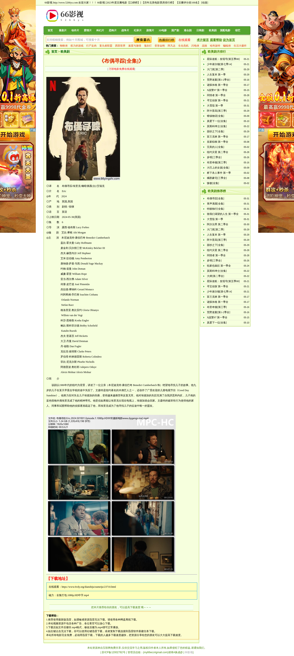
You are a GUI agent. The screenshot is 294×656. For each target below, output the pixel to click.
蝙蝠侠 (227, 45)
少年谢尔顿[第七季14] (219, 64)
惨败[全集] (213, 183)
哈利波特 (215, 45)
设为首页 (229, 40)
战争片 (125, 30)
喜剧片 (63, 30)
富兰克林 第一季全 (217, 136)
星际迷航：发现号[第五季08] (223, 59)
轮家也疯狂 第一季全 (219, 265)
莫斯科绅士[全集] (217, 126)
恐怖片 (113, 30)
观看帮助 (216, 40)
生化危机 (183, 45)
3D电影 (163, 30)
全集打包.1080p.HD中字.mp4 (72, 595)
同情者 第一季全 (216, 95)
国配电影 (225, 30)
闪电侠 (195, 45)
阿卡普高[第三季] (217, 110)
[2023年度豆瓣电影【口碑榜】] (123, 2)
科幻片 (100, 30)
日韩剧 (200, 30)
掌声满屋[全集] (215, 203)
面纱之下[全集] (215, 131)
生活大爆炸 (240, 45)
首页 (50, 30)
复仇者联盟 (105, 45)
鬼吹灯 (148, 45)
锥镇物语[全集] (215, 115)
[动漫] (204, 2)
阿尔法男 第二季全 (217, 224)
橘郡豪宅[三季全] (217, 178)
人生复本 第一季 (216, 74)
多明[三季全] (214, 157)
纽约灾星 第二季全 (217, 152)
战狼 (204, 45)
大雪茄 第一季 (215, 105)
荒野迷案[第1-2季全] (218, 79)
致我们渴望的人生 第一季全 (223, 214)
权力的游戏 (76, 45)
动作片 (75, 30)
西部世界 (120, 45)
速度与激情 (134, 45)
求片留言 (203, 40)
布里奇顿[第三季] (217, 162)
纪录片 (138, 30)
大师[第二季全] (215, 276)
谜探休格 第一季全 (217, 84)
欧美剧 (213, 30)
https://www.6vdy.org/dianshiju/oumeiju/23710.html (89, 586)
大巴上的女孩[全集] (218, 167)
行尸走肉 (91, 45)
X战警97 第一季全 (217, 90)
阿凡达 (171, 45)
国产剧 (175, 30)
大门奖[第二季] (215, 69)
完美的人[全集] (215, 146)
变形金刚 (160, 45)
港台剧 (188, 30)
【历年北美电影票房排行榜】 (158, 2)
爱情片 (88, 30)
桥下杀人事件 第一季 (219, 172)
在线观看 (184, 40)
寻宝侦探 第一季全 (217, 100)
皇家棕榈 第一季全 (217, 141)
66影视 (101, 2)
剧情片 (150, 30)
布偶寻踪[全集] (215, 198)
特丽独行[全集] (215, 208)
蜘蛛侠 (64, 45)
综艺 (237, 30)
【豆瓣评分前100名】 (188, 2)
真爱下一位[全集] (217, 121)
